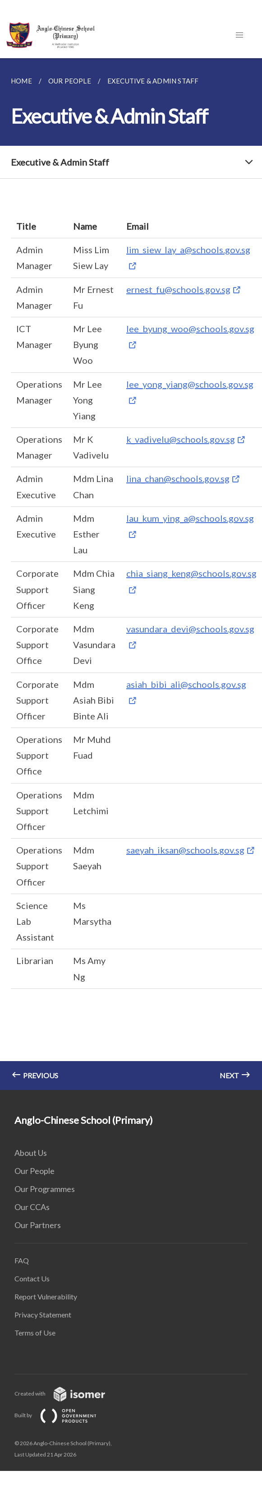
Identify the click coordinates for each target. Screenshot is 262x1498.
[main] (131, 574)
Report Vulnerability (45, 1296)
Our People (34, 1171)
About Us (30, 1153)
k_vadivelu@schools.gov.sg (180, 439)
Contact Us (32, 1278)
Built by (62, 1415)
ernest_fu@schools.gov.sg (178, 289)
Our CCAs (32, 1207)
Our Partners (37, 1225)
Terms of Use (34, 1332)
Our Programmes (44, 1189)
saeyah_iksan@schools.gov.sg (185, 849)
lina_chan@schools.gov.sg (178, 478)
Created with (67, 1393)
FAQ (21, 1260)
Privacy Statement (42, 1314)
